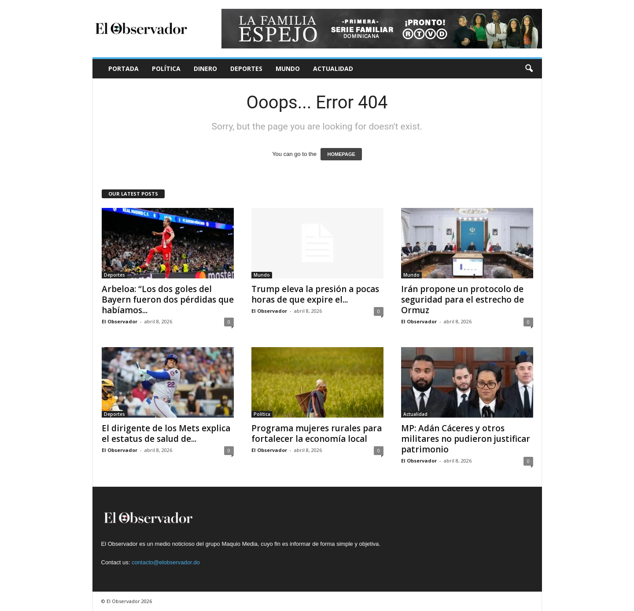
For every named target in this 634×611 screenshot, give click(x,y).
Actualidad (333, 68)
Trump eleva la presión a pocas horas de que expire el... (315, 294)
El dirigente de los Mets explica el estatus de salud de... (166, 433)
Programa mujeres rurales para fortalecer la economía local (316, 433)
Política (166, 68)
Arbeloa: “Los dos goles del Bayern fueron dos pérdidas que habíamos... (168, 299)
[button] (528, 68)
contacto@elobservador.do (166, 562)
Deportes (246, 68)
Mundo (288, 68)
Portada (123, 68)
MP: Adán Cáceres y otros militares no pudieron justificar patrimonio (465, 438)
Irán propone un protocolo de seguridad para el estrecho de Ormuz (462, 299)
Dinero (205, 68)
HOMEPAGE (341, 154)
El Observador (119, 321)
